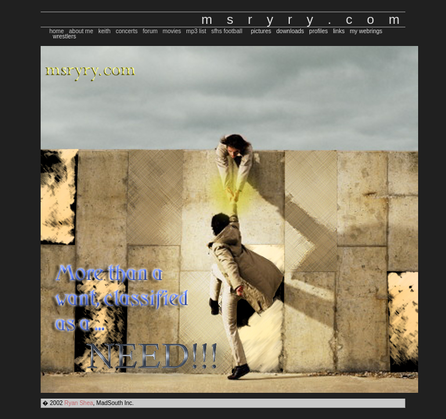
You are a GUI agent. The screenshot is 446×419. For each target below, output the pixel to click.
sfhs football (226, 31)
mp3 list (196, 31)
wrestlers (64, 36)
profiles (318, 31)
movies (172, 31)
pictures (261, 31)
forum (150, 31)
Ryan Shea (78, 403)
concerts (127, 31)
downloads (290, 31)
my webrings (366, 31)
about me (81, 31)
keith (104, 31)
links (338, 31)
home (56, 31)
